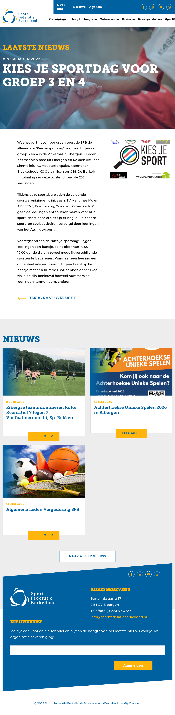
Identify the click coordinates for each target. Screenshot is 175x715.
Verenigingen (58, 19)
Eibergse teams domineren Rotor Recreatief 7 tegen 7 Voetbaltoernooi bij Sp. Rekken (41, 413)
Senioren (128, 19)
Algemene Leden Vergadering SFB (42, 510)
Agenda (95, 7)
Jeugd (75, 19)
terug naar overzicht (52, 298)
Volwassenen (109, 19)
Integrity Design (128, 703)
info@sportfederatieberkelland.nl (118, 617)
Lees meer (43, 436)
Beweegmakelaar (150, 19)
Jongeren (90, 19)
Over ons (61, 7)
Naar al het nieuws (87, 556)
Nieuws (79, 7)
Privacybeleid (93, 703)
